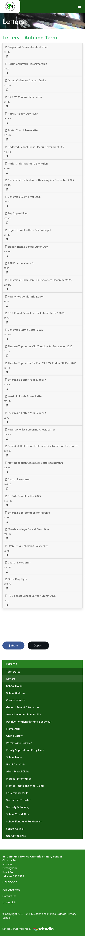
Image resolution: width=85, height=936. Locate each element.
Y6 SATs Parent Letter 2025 (23, 496)
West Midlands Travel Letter (24, 396)
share (13, 645)
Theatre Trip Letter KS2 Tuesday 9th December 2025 (38, 346)
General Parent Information (23, 707)
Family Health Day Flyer (21, 113)
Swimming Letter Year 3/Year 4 (26, 379)
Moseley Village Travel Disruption (27, 529)
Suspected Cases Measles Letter (26, 47)
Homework (13, 728)
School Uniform (15, 693)
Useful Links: (9, 902)
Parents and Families (19, 743)
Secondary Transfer (18, 800)
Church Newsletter (18, 479)
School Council (15, 828)
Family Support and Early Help (25, 750)
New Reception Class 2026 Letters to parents (34, 462)
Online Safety (14, 735)
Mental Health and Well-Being (25, 785)
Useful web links (16, 835)
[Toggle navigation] (79, 6)
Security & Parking (17, 807)
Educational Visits (17, 793)
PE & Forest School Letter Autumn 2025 (30, 595)
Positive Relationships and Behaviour (28, 721)
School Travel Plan (17, 814)
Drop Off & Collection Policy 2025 (26, 546)
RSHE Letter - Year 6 (19, 263)
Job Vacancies (11, 889)
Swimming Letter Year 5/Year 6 (25, 413)
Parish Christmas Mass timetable (26, 63)
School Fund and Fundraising (24, 821)
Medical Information (18, 778)
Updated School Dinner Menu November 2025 (34, 147)
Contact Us (9, 896)
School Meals (14, 757)
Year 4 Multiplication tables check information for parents (41, 446)
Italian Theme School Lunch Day (26, 246)
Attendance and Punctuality (23, 714)
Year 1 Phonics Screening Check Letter (30, 429)
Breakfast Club (15, 764)
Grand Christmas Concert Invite (25, 80)
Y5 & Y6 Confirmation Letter (23, 97)
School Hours (14, 686)
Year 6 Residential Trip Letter (24, 296)
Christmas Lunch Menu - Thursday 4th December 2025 (39, 180)
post (38, 645)
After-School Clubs (17, 771)
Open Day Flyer (16, 579)
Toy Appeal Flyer (16, 213)
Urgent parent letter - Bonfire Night (28, 230)
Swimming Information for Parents (27, 512)
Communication (15, 700)
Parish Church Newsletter (22, 130)
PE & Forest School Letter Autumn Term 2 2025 (35, 313)
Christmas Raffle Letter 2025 (24, 329)
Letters (10, 678)
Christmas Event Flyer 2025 (23, 196)
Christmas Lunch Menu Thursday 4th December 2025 (38, 280)
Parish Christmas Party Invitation (26, 163)
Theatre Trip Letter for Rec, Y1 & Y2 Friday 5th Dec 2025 (41, 363)
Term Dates (13, 671)
